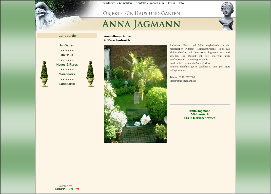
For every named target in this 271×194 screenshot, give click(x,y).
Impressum (155, 3)
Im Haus (67, 55)
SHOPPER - (67, 188)
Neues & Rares (67, 64)
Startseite (109, 3)
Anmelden (124, 3)
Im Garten (67, 45)
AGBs (170, 3)
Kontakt (139, 3)
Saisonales (67, 74)
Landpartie (67, 84)
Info (180, 3)
